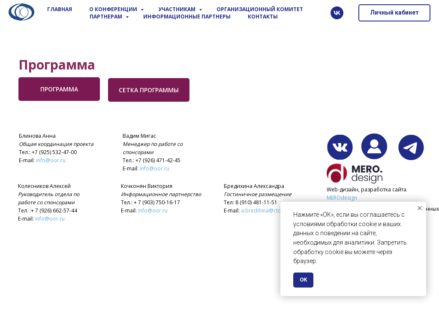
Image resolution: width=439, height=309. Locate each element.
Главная (59, 9)
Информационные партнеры (187, 16)
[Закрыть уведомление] (419, 208)
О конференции (113, 9)
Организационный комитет (259, 9)
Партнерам (106, 16)
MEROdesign (342, 197)
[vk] (337, 12)
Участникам (177, 9)
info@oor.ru (51, 160)
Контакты (263, 16)
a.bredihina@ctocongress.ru (275, 210)
